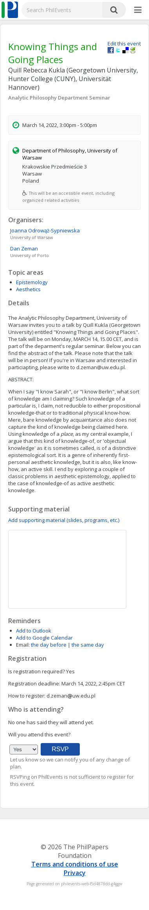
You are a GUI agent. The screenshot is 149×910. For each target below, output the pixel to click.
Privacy (75, 872)
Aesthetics (28, 289)
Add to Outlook (33, 630)
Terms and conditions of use (74, 864)
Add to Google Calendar (44, 637)
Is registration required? (36, 671)
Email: (23, 644)
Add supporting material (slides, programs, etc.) (63, 520)
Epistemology (32, 282)
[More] (138, 10)
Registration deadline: (34, 683)
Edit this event (124, 43)
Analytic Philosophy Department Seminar (59, 97)
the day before (48, 644)
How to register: (26, 695)
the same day (88, 644)
